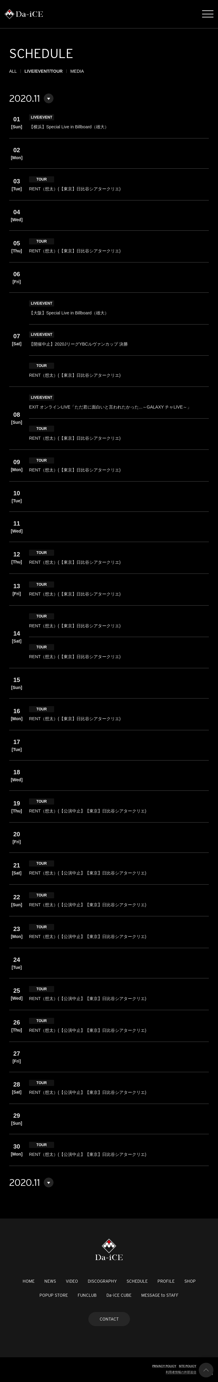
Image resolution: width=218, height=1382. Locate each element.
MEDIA (77, 71)
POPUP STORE (53, 1295)
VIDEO (72, 1281)
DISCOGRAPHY (102, 1281)
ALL (13, 71)
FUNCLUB (87, 1295)
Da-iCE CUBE (118, 1295)
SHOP (190, 1281)
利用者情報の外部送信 (181, 1372)
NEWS (50, 1281)
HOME (29, 1281)
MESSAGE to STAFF (160, 1295)
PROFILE (166, 1281)
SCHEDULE (137, 1281)
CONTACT (109, 1319)
